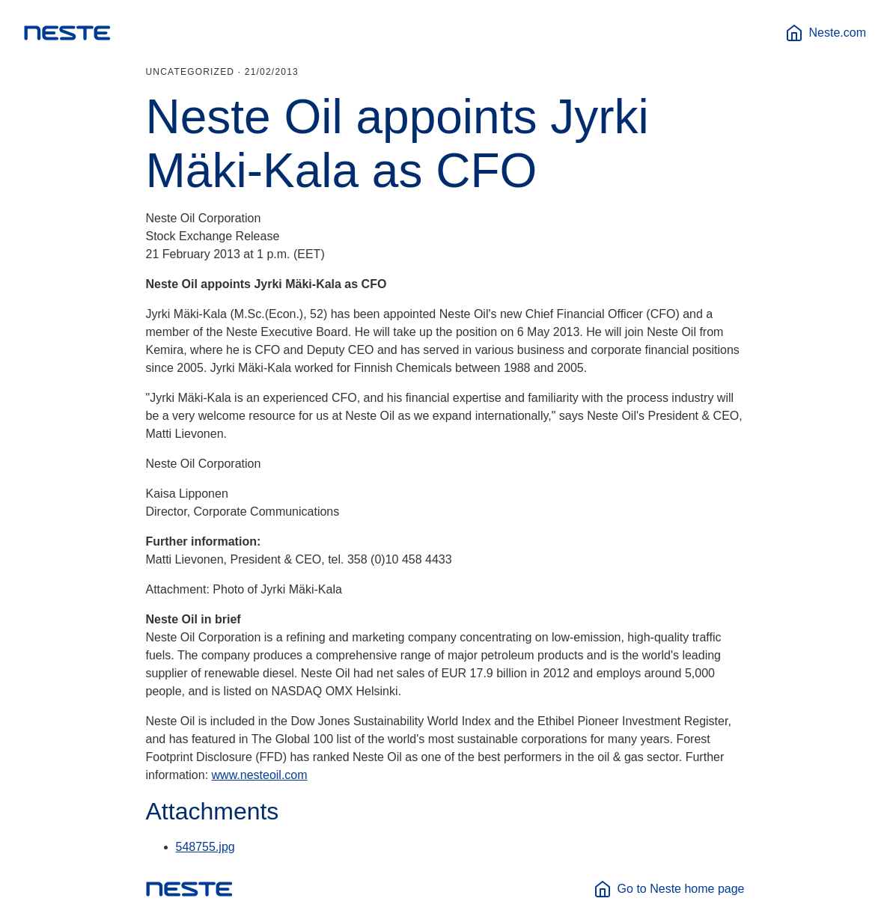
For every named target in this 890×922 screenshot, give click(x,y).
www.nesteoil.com (260, 775)
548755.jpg (205, 846)
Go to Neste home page (669, 889)
